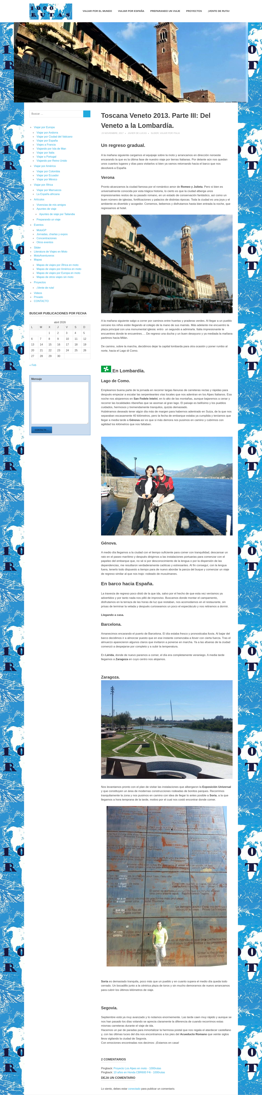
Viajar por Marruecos (49, 190)
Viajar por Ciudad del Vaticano (55, 136)
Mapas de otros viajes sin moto (55, 277)
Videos (38, 293)
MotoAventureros (44, 255)
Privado (38, 297)
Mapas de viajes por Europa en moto (58, 273)
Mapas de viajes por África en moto (58, 265)
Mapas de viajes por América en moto (59, 269)
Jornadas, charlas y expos (52, 234)
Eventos (39, 224)
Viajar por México (47, 179)
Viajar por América (45, 166)
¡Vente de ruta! (219, 11)
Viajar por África (43, 184)
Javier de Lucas (137, 133)
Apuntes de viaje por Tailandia (57, 214)
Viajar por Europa (44, 127)
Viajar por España (131, 11)
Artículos (39, 199)
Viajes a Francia (46, 144)
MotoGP (41, 230)
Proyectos (194, 11)
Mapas (38, 259)
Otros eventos (45, 242)
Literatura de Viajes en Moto (50, 251)
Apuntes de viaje (46, 208)
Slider (155, 133)
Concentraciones (47, 238)
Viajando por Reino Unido (52, 160)
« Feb (32, 365)
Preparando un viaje (165, 11)
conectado (134, 1088)
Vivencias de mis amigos (51, 204)
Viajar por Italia (170, 133)
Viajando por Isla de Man (51, 148)
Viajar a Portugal (46, 156)
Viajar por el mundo (97, 11)
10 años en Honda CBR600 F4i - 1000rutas (139, 1072)
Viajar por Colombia (48, 171)
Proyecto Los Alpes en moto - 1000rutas (137, 1068)
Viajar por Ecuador (48, 175)
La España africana (48, 194)
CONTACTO (41, 301)
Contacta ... (42, 430)
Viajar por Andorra (47, 132)
